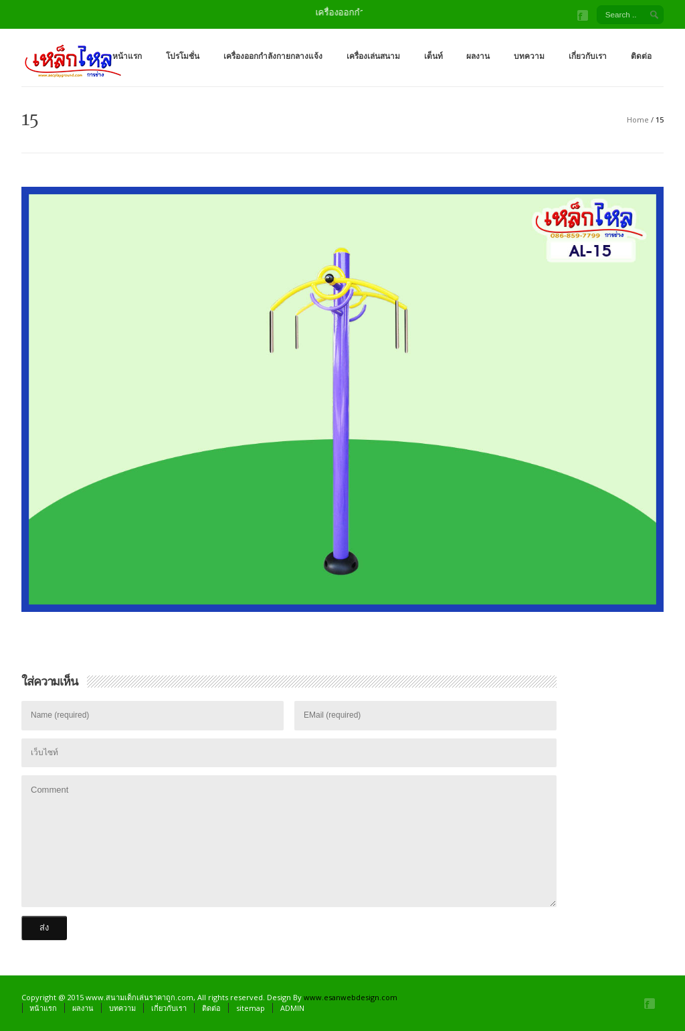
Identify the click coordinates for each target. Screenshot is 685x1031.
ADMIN (292, 1008)
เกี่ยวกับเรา (588, 56)
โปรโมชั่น (182, 56)
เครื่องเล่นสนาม (373, 56)
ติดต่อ (641, 56)
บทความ (529, 56)
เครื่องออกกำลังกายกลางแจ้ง (272, 56)
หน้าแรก (127, 56)
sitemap (250, 1008)
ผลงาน (478, 56)
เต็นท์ (433, 56)
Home (638, 119)
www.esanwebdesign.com (350, 997)
